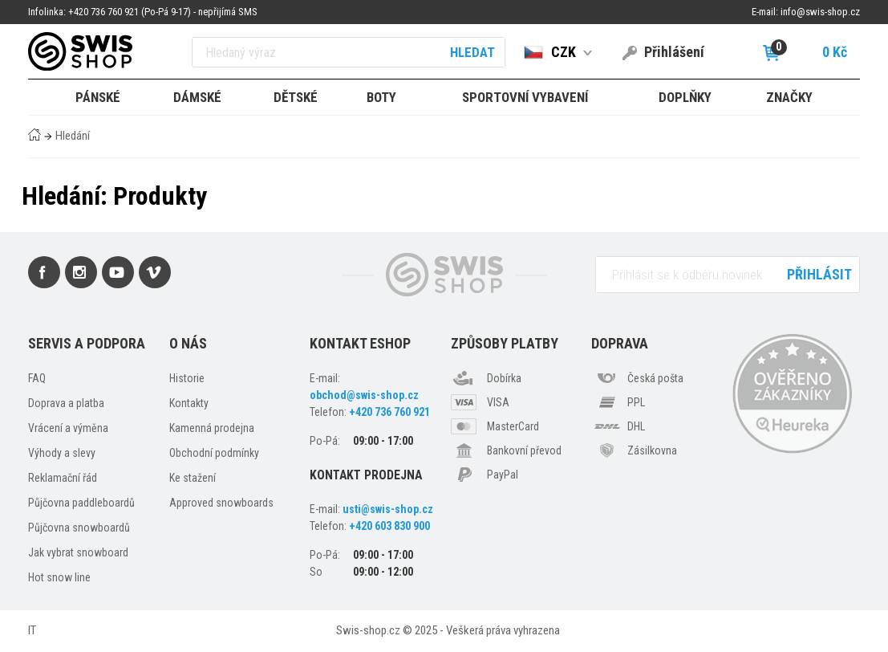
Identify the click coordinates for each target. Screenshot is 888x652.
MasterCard (513, 426)
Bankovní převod (524, 450)
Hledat (472, 52)
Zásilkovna (652, 450)
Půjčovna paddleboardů (81, 502)
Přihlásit (819, 274)
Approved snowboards (221, 502)
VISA (498, 402)
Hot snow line (59, 577)
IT (32, 630)
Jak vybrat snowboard (78, 552)
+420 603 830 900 (389, 526)
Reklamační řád (62, 477)
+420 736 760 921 (389, 411)
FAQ (37, 378)
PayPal (502, 474)
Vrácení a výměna (68, 428)
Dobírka (504, 378)
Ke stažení (192, 477)
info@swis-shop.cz (820, 12)
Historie (187, 378)
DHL (636, 426)
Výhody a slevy (61, 452)
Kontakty (189, 403)
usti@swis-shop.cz (388, 509)
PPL (636, 402)
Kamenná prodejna (211, 428)
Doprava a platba (66, 403)
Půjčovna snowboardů (79, 527)
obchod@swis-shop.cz (364, 395)
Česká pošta (655, 378)
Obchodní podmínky (214, 452)
